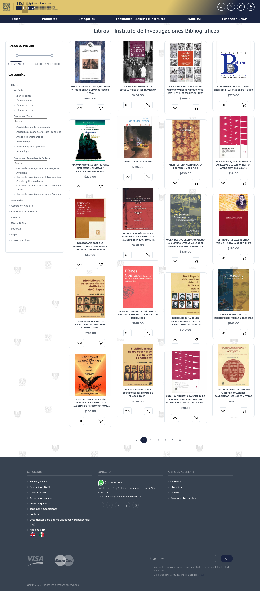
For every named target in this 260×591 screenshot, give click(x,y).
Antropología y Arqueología (31, 146)
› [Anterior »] (187, 439)
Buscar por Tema (23, 116)
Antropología (23, 141)
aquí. (201, 574)
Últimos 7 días (24, 100)
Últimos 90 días (25, 110)
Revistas (16, 228)
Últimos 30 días (24, 105)
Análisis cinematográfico (29, 136)
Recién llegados (22, 95)
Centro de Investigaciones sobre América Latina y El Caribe (38, 196)
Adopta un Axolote (22, 205)
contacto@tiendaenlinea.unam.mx (123, 496)
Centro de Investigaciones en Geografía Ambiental (37, 170)
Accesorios (17, 199)
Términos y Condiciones (43, 508)
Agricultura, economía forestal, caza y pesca (40, 131)
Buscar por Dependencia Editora (32, 158)
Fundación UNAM (40, 486)
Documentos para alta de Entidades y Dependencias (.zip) (60, 522)
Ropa (14, 234)
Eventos (15, 217)
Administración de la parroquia (33, 126)
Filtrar (16, 63)
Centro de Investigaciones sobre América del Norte (40, 187)
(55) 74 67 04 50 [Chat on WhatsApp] (110, 482)
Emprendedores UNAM (24, 211)
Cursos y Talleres (21, 240)
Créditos (34, 514)
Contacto (175, 481)
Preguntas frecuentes (183, 497)
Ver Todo (18, 89)
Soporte (175, 492)
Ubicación (176, 486)
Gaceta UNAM (38, 492)
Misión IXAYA (18, 222)
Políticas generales (41, 503)
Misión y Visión (38, 481)
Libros (14, 84)
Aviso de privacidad (41, 497)
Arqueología (23, 151)
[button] (221, 7)
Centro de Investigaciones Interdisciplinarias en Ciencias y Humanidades (42, 179)
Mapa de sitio (37, 529)
